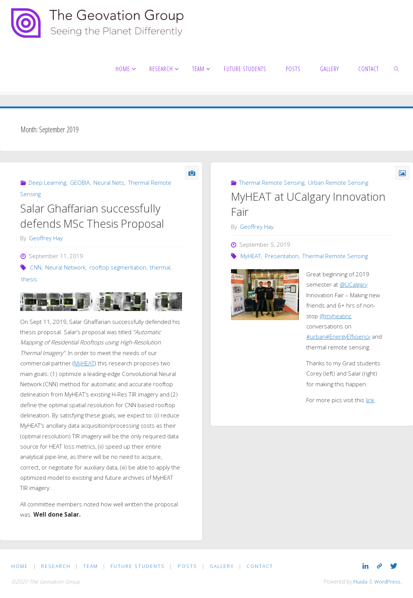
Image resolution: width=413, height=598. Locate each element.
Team (90, 566)
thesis (29, 279)
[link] (397, 68)
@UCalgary (353, 284)
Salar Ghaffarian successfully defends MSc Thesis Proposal (92, 216)
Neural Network (65, 267)
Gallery (222, 566)
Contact (260, 566)
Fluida (359, 581)
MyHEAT (84, 363)
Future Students (138, 566)
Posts (187, 566)
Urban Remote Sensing (338, 182)
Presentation (282, 256)
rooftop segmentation (117, 267)
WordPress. (388, 581)
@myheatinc (335, 316)
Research (56, 566)
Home (19, 566)
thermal (160, 267)
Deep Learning (47, 182)
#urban (316, 336)
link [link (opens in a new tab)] (370, 400)
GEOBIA (80, 182)
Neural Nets (108, 182)
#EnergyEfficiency (348, 336)
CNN (35, 267)
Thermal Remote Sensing (271, 182)
